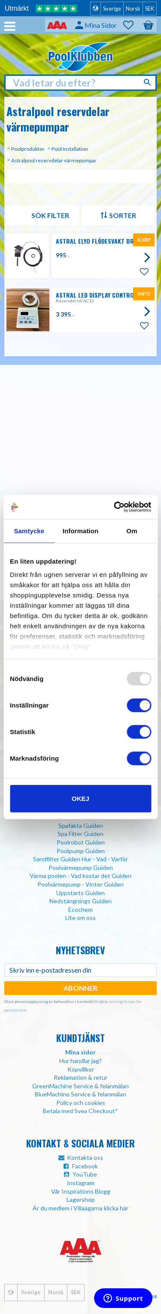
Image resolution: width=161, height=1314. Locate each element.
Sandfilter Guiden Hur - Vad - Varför (80, 859)
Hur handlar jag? (80, 1060)
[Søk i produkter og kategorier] (80, 83)
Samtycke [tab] (29, 530)
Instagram (80, 1182)
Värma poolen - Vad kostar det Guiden (80, 875)
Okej (80, 798)
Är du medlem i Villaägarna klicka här (80, 1208)
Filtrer (43, 215)
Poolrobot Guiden (81, 842)
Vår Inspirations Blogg (80, 1191)
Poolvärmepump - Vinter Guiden (80, 884)
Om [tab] (132, 530)
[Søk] (148, 82)
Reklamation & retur (80, 1077)
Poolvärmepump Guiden (81, 867)
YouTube (85, 1174)
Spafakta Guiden (80, 825)
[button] (132, 25)
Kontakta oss (85, 1157)
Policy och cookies (80, 1102)
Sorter (122, 215)
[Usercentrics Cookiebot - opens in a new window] (114, 507)
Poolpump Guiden (81, 850)
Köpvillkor (80, 1069)
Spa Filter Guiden (80, 833)
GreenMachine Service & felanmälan (80, 1086)
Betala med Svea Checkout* (80, 1110)
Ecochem (80, 909)
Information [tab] (81, 530)
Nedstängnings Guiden (80, 901)
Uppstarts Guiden (80, 892)
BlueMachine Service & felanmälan (80, 1094)
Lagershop (81, 1199)
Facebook (85, 1166)
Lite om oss (80, 917)
